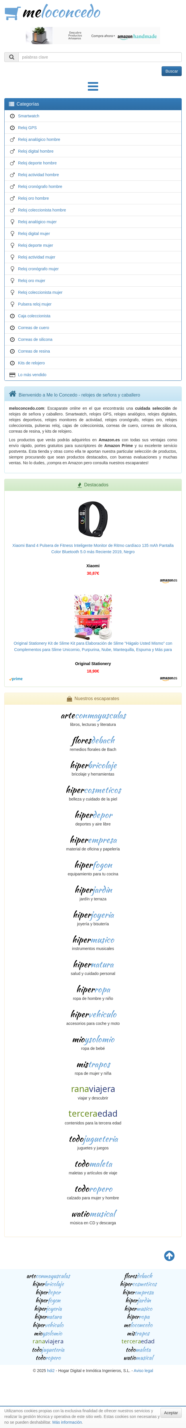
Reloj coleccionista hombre (42, 210)
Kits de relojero (31, 363)
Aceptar (171, 1412)
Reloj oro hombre (33, 198)
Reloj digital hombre (36, 151)
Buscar (171, 71)
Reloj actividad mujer (36, 257)
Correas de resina (34, 351)
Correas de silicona (35, 339)
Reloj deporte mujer (35, 245)
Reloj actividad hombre (38, 174)
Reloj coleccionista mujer (40, 292)
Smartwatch (28, 116)
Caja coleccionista (34, 316)
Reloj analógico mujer (37, 221)
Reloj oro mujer (31, 280)
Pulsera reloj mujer (35, 304)
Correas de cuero (33, 327)
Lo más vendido (32, 374)
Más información (67, 1422)
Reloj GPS (27, 127)
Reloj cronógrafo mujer (38, 269)
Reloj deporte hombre (37, 163)
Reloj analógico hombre (39, 139)
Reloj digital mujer (34, 233)
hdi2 (51, 1370)
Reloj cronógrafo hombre (40, 186)
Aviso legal (143, 1370)
